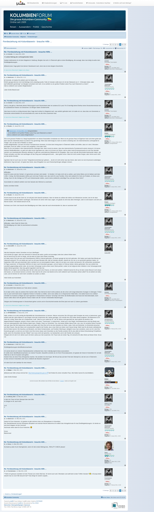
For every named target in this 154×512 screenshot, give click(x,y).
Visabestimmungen (49, 3)
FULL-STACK (35, 503)
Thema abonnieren (10, 48)
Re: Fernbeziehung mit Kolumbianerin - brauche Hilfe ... (28, 52)
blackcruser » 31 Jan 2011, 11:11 (18, 131)
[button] (111, 44)
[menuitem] (6, 33)
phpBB (11, 501)
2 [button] (115, 44)
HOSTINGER (39, 501)
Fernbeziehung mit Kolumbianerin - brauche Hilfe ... (27, 41)
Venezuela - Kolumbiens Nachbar (98, 3)
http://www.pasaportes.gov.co (37, 373)
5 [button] (122, 44)
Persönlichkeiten (76, 3)
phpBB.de (20, 503)
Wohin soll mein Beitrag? (122, 3)
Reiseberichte (33, 3)
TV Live (63, 3)
